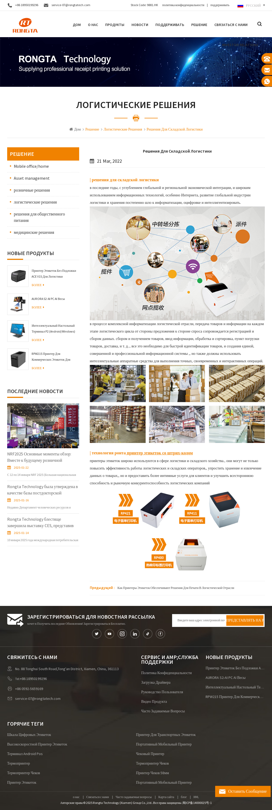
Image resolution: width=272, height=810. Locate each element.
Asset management (32, 178)
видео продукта (154, 701)
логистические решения (35, 202)
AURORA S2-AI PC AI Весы (48, 299)
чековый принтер (150, 754)
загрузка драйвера (155, 682)
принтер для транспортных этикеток (166, 735)
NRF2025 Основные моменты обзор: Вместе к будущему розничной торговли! (39, 457)
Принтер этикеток (21, 782)
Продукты (114, 24)
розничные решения (32, 190)
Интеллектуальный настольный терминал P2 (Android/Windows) (53, 329)
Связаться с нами (231, 24)
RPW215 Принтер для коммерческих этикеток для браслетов (51, 357)
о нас (76, 797)
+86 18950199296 (26, 5)
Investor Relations (240, 44)
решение (199, 24)
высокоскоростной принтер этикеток (37, 744)
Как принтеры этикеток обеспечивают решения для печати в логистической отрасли (175, 588)
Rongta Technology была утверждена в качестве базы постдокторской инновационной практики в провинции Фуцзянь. (42, 490)
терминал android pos (25, 754)
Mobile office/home (31, 166)
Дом (77, 24)
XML (196, 797)
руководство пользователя (162, 692)
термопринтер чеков (152, 763)
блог (184, 797)
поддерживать (220, 5)
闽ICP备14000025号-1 (197, 803)
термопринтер (18, 763)
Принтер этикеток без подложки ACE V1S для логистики (54, 274)
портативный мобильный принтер (164, 744)
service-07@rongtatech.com (71, 5)
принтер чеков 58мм (152, 773)
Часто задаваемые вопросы (163, 711)
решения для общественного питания (39, 217)
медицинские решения (34, 232)
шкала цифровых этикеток (29, 735)
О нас (93, 24)
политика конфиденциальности (183, 5)
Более (38, 285)
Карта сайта (166, 797)
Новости (139, 24)
